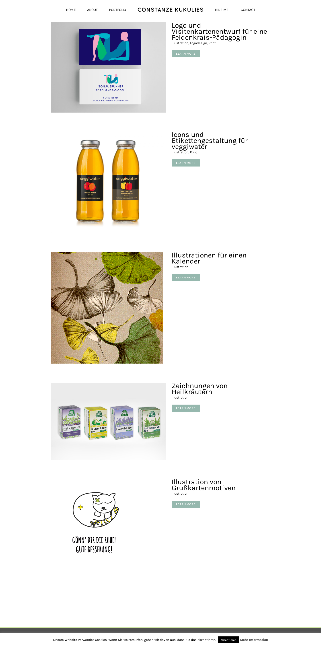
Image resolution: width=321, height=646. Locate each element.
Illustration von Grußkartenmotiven (204, 485)
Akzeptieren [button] (229, 640)
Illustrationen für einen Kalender (209, 258)
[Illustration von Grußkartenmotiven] (95, 481)
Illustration (180, 43)
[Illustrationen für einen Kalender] (107, 255)
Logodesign (198, 43)
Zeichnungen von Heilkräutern (200, 389)
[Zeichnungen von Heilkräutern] (108, 385)
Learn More (185, 53)
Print (212, 43)
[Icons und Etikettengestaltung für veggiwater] (108, 134)
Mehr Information (254, 640)
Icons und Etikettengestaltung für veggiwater (210, 140)
